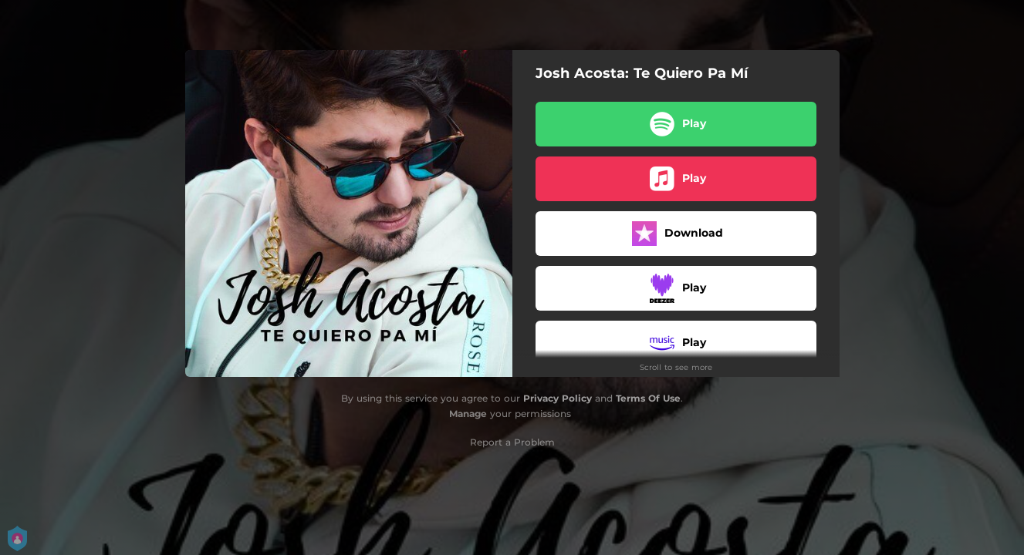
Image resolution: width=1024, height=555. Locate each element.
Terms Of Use (648, 398)
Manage (468, 413)
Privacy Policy (557, 398)
